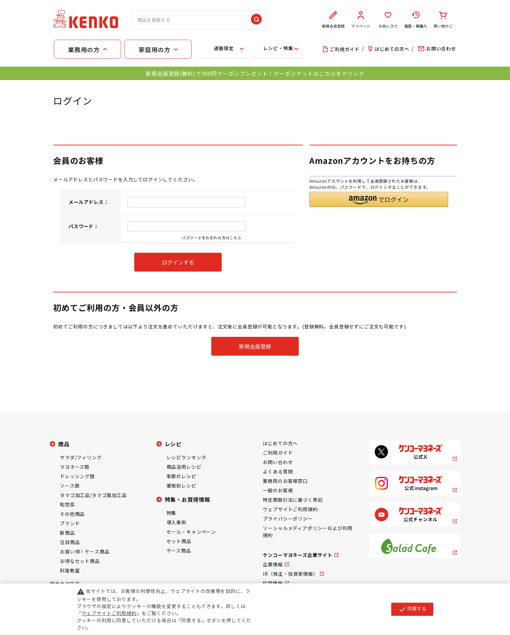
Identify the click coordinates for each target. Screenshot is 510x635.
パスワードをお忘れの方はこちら (212, 237)
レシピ (173, 444)
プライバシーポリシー (288, 518)
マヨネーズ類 (74, 466)
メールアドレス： (89, 202)
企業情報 (273, 564)
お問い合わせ (278, 462)
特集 (172, 512)
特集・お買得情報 (187, 499)
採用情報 (273, 583)
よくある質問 (278, 471)
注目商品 (70, 542)
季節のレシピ (181, 476)
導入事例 (176, 522)
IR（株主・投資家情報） (290, 573)
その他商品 (72, 513)
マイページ (361, 20)
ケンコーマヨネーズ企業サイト (297, 555)
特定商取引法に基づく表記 (293, 499)
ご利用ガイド (278, 452)
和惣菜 (67, 504)
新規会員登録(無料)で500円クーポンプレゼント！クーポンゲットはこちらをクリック (255, 73)
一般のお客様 (278, 490)
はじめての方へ (280, 443)
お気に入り (388, 20)
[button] (378, 199)
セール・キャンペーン (191, 531)
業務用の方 (84, 49)
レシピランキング (187, 457)
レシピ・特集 (278, 48)
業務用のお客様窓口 (285, 481)
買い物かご (443, 20)
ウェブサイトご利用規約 (290, 509)
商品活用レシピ (184, 466)
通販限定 (223, 48)
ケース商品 (179, 550)
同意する (412, 609)
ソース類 (69, 485)
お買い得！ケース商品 (84, 551)
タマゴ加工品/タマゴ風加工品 (93, 495)
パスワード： (84, 226)
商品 (64, 444)
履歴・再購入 (416, 20)
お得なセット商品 (80, 561)
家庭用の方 (154, 49)
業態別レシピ (181, 485)
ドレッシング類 (77, 476)
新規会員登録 (333, 20)
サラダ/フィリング (81, 457)
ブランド (70, 523)
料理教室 (70, 570)
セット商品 (179, 541)
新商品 (67, 532)
